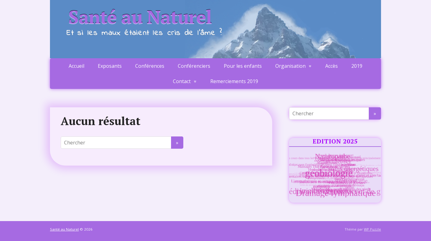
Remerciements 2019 (234, 81)
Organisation (290, 66)
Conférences (149, 66)
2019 (356, 66)
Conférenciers (194, 66)
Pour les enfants (243, 66)
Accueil (76, 66)
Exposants (110, 66)
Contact (182, 81)
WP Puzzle (372, 229)
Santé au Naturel (140, 17)
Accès (331, 66)
